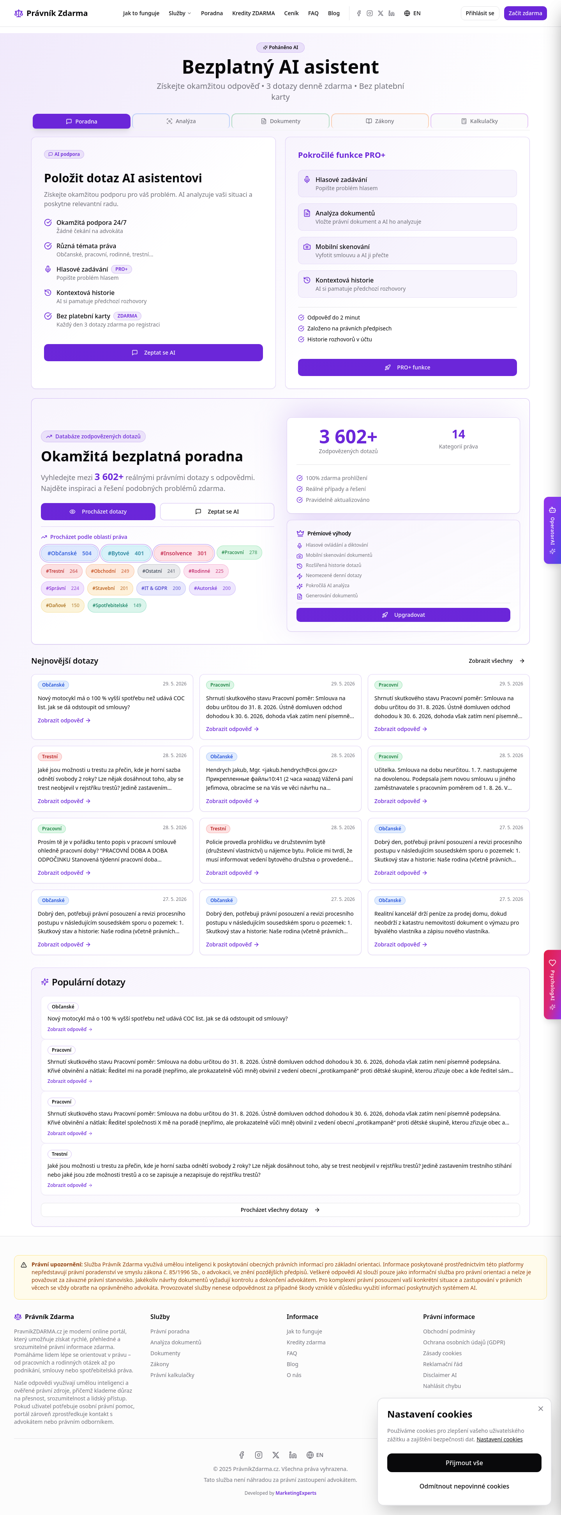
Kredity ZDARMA (253, 13)
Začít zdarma (525, 13)
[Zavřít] (541, 1409)
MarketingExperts (295, 1493)
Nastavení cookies (499, 1439)
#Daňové (62, 605)
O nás (294, 1375)
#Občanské (70, 553)
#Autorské (212, 588)
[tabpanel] (280, 546)
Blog (334, 13)
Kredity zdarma (306, 1342)
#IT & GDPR (161, 588)
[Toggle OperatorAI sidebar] (552, 530)
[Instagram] (370, 13)
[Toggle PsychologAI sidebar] (552, 984)
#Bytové (126, 553)
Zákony (159, 1364)
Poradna (212, 13)
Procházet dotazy (98, 511)
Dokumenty (165, 1353)
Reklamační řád (442, 1364)
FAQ (313, 13)
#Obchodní (110, 571)
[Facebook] (359, 13)
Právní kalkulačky (172, 1375)
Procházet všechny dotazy (280, 1209)
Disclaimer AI (440, 1375)
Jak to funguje (141, 13)
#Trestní (62, 571)
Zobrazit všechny (497, 660)
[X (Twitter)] (381, 13)
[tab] (82, 121)
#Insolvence (184, 553)
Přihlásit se (480, 13)
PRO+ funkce (407, 367)
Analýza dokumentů (175, 1342)
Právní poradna (169, 1331)
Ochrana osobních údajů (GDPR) (464, 1342)
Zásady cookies (442, 1353)
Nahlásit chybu (442, 1386)
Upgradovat (403, 614)
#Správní (62, 588)
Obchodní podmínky (449, 1331)
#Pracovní (239, 552)
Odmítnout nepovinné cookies (465, 1486)
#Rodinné (206, 571)
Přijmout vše (464, 1462)
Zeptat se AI (153, 352)
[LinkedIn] (391, 13)
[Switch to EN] (315, 1455)
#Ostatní (159, 571)
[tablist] (280, 121)
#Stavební (110, 588)
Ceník (291, 13)
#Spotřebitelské (117, 605)
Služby (180, 13)
